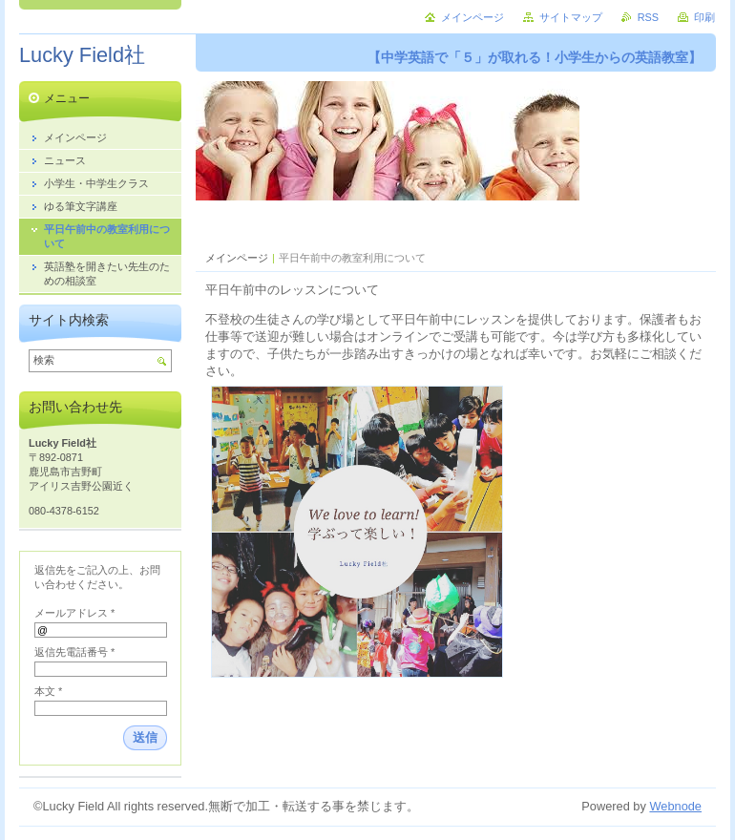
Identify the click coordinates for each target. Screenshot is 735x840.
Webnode (675, 806)
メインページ (236, 257)
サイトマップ (570, 17)
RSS (648, 17)
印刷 (704, 17)
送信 (145, 737)
